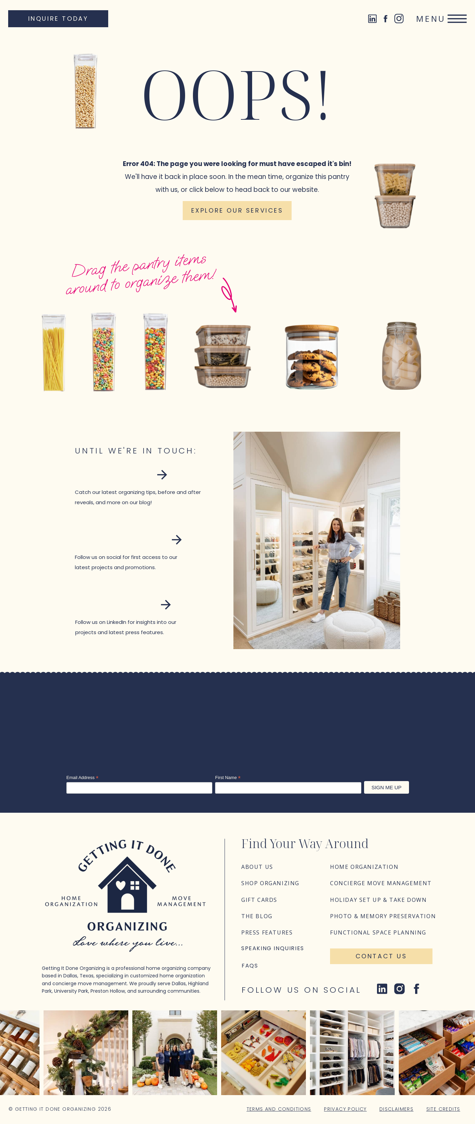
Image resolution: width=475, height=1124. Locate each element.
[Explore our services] (237, 210)
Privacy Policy (345, 1109)
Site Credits (443, 1109)
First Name (228, 778)
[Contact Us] (381, 956)
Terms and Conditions (279, 1109)
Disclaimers (396, 1109)
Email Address (82, 778)
